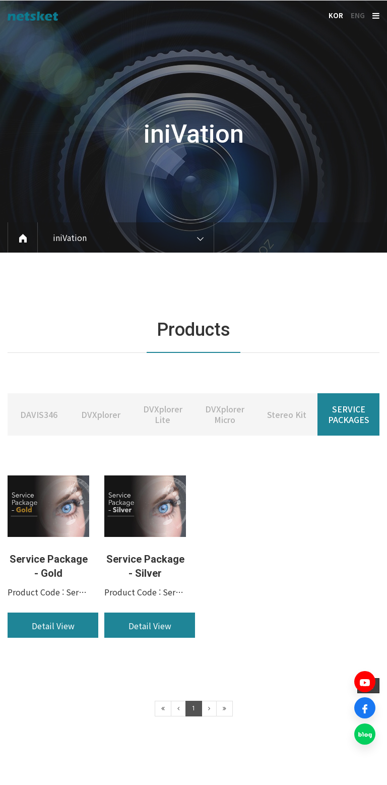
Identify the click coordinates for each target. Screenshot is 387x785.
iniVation (194, 134)
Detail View (53, 657)
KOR (336, 15)
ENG (358, 15)
